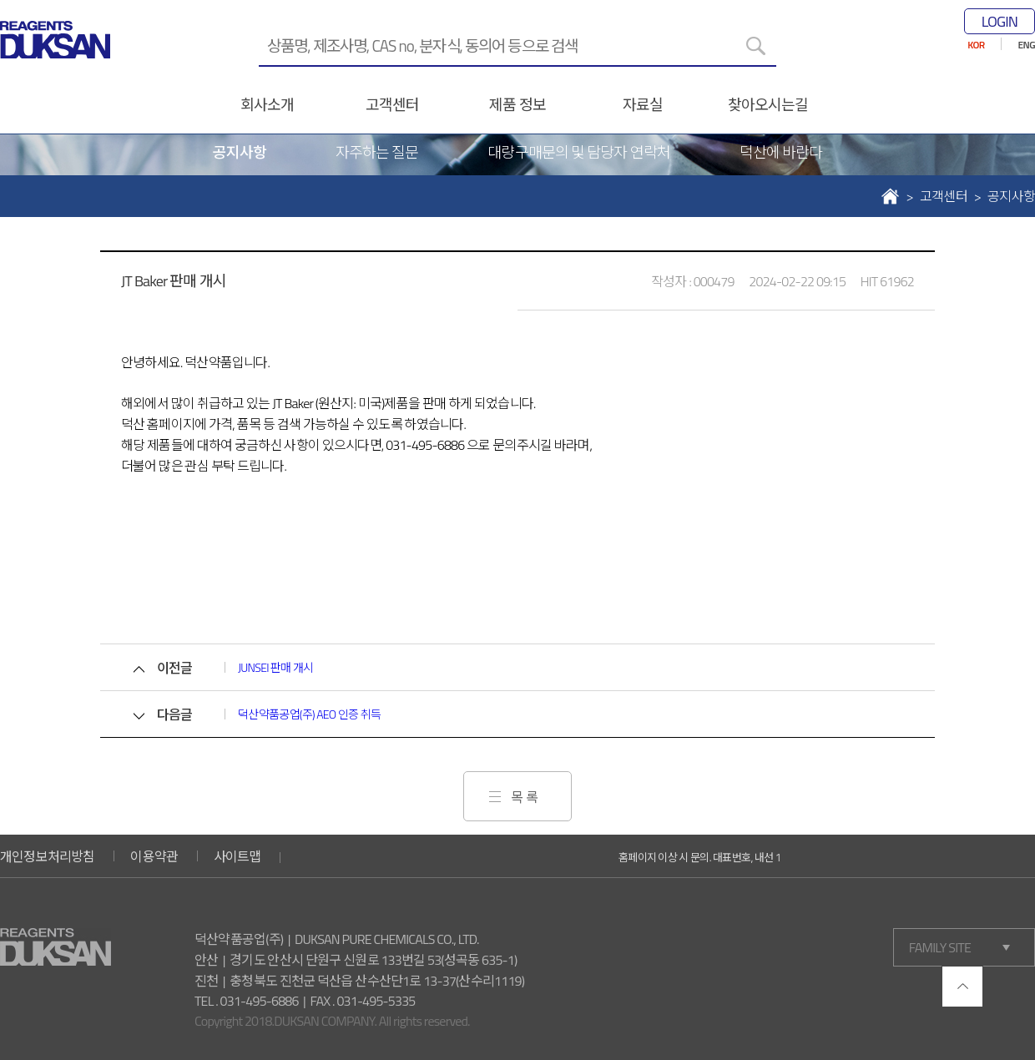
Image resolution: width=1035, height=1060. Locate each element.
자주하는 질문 (377, 152)
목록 (526, 797)
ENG (1026, 45)
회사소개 (267, 104)
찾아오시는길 (768, 104)
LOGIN (999, 21)
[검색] (755, 46)
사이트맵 (237, 856)
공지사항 (239, 152)
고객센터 (392, 104)
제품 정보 (517, 104)
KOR (975, 45)
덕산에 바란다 (781, 152)
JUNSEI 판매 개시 (276, 667)
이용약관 (154, 856)
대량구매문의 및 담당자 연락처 (578, 152)
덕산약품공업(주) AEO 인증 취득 (309, 714)
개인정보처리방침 (47, 856)
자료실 (643, 104)
